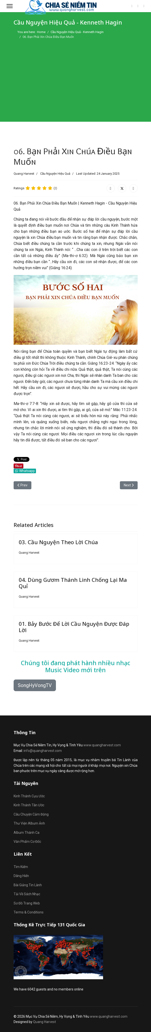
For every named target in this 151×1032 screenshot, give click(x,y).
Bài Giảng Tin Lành (28, 885)
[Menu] (10, 6)
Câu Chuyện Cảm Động (31, 814)
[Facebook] (132, 6)
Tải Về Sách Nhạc (27, 894)
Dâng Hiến (21, 876)
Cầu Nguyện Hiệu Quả (55, 173)
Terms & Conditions (29, 912)
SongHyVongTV (35, 685)
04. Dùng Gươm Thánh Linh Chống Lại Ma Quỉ (73, 583)
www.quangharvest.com (102, 745)
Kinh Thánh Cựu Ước (29, 796)
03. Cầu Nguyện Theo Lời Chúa (58, 542)
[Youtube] (138, 6)
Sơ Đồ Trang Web (27, 903)
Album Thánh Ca (26, 832)
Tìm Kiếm (21, 867)
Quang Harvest (44, 1022)
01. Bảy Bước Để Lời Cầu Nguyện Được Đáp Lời (74, 627)
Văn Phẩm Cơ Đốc (27, 841)
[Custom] (143, 6)
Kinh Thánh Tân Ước (29, 805)
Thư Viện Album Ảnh (29, 823)
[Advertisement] (76, 78)
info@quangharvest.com (43, 751)
